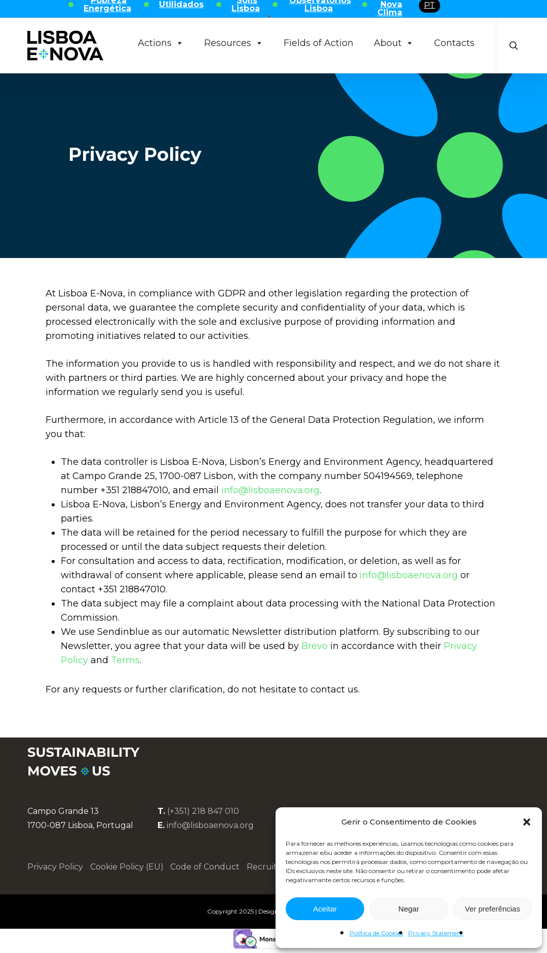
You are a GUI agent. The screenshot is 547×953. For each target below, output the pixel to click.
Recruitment (273, 867)
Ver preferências (492, 908)
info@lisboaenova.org (270, 490)
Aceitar (325, 908)
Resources (233, 43)
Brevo (314, 646)
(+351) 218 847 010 (203, 811)
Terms (125, 660)
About (394, 43)
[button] (527, 822)
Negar (409, 908)
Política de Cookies (376, 933)
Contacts (454, 43)
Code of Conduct (205, 867)
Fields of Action (319, 43)
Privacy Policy (55, 867)
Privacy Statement (435, 933)
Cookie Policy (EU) (127, 867)
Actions (161, 43)
